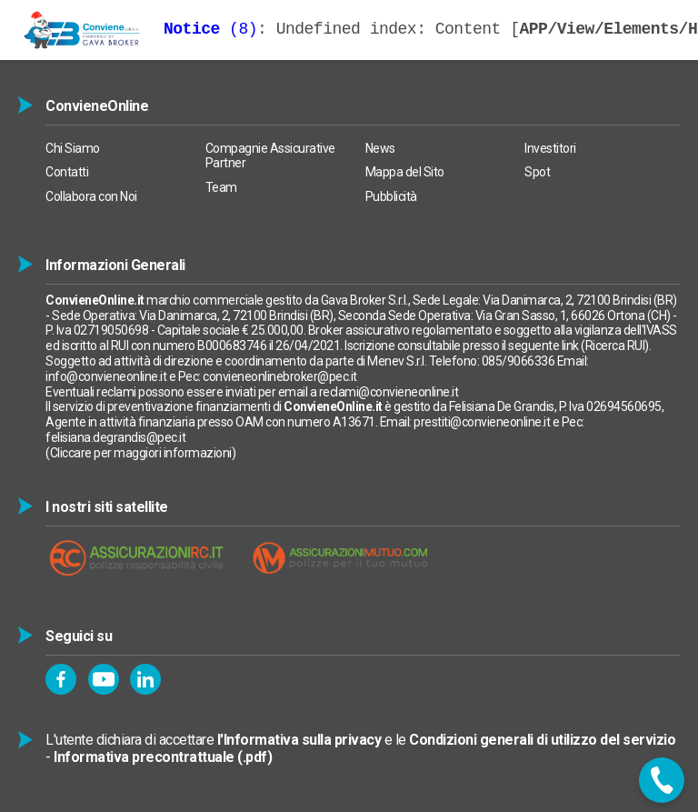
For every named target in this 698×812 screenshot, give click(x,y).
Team (221, 187)
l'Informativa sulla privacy (299, 739)
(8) (210, 29)
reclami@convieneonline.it (389, 392)
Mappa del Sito (404, 172)
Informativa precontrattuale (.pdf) (163, 757)
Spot (537, 172)
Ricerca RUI (615, 345)
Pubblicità (391, 196)
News (380, 148)
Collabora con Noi (91, 196)
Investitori (550, 148)
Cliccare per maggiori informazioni (141, 453)
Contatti (66, 172)
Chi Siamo (72, 148)
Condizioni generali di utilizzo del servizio (542, 739)
